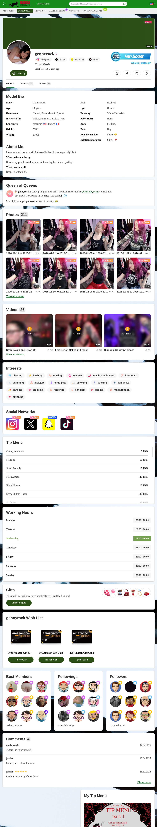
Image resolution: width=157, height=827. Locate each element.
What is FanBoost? (141, 63)
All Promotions (58, 10)
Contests (74, 11)
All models (8, 11)
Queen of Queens (90, 191)
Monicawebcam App (93, 10)
